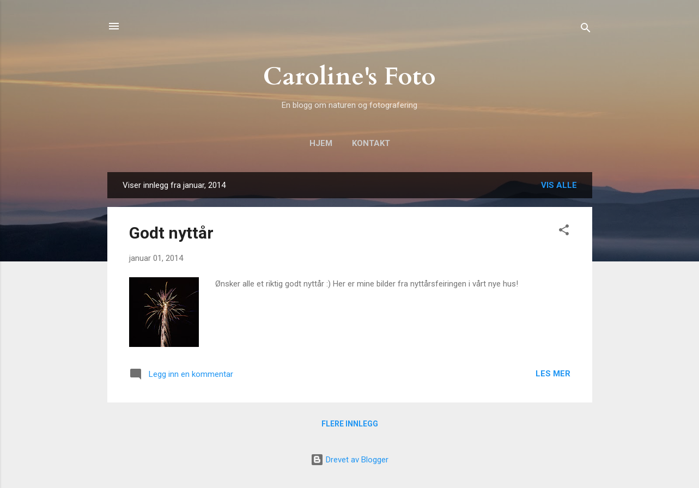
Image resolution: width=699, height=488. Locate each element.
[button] (563, 231)
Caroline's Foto (349, 76)
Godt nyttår (171, 232)
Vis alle (559, 185)
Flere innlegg (349, 423)
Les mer (553, 374)
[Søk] (585, 29)
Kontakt (371, 143)
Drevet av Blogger (349, 460)
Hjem (320, 143)
